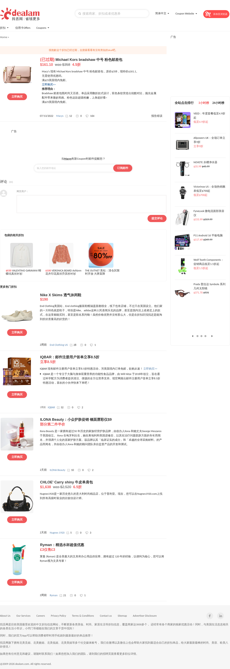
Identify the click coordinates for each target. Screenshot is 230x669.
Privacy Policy (58, 615)
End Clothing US (59, 345)
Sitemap (122, 615)
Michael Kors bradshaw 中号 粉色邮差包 (103, 62)
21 (62, 595)
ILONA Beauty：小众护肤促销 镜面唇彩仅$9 (103, 422)
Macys (59, 116)
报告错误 (156, 116)
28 (73, 345)
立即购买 (17, 96)
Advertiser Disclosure (145, 615)
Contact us (106, 615)
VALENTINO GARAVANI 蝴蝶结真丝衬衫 (23, 272)
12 (68, 116)
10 (70, 470)
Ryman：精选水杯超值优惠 (103, 547)
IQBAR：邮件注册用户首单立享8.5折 (103, 359)
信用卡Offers (22, 28)
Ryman (54, 595)
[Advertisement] (83, 142)
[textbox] (112, 13)
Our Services (23, 615)
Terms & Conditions (83, 615)
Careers (40, 615)
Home (3, 37)
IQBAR (51, 407)
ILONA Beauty (57, 470)
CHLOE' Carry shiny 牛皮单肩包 (103, 484)
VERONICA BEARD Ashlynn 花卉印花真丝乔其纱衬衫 (63, 272)
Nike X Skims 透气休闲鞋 (103, 297)
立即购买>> (150, 368)
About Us (5, 615)
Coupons (43, 27)
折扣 (4, 27)
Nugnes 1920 (57, 532)
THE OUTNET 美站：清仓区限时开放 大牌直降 (102, 272)
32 (60, 407)
